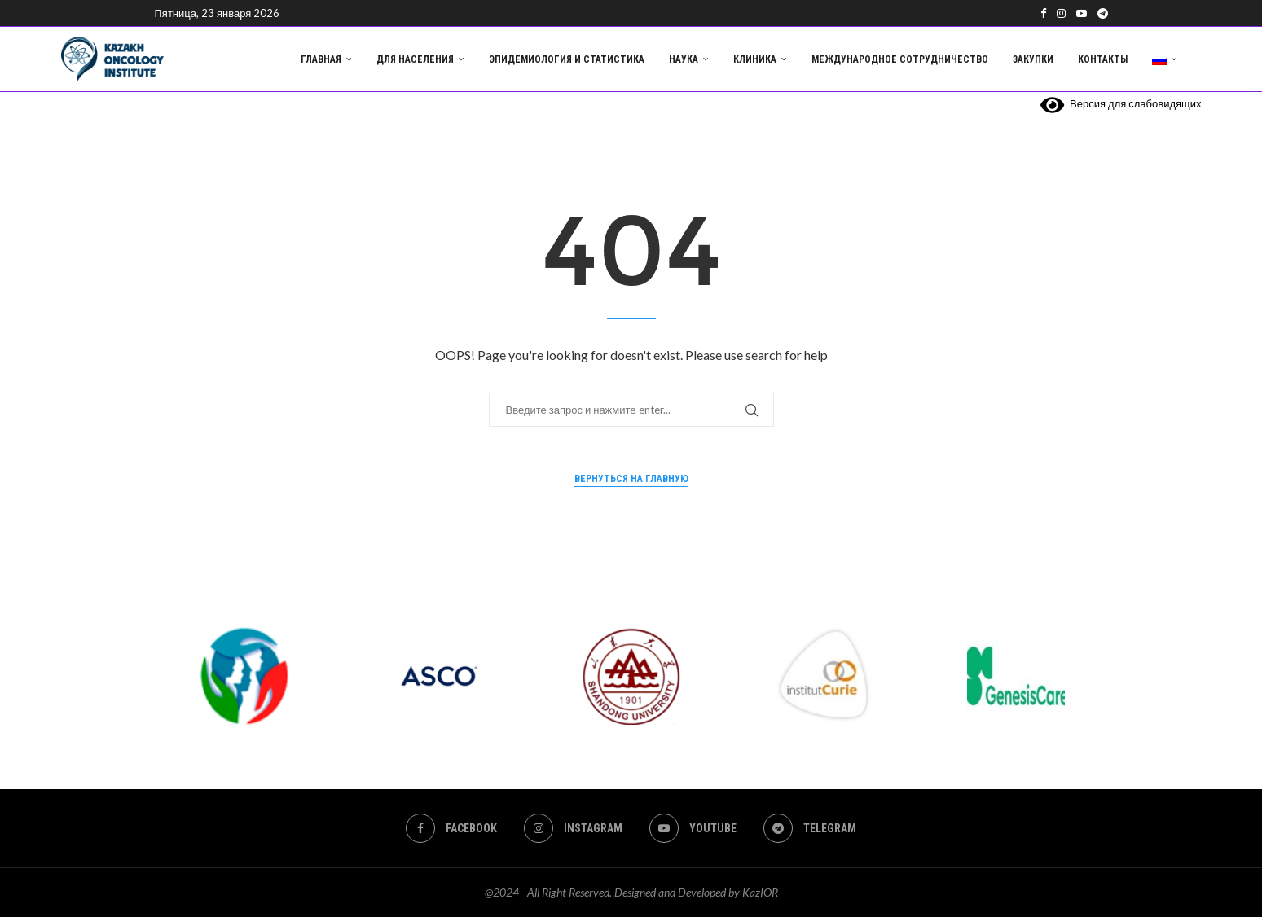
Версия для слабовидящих (1121, 103)
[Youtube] (1081, 13)
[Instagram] (1061, 13)
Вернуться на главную (631, 479)
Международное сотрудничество (899, 59)
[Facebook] (1043, 13)
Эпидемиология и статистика (566, 59)
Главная (321, 59)
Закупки (1033, 59)
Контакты (1103, 59)
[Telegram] (1102, 13)
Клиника (754, 59)
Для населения (415, 59)
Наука (683, 59)
